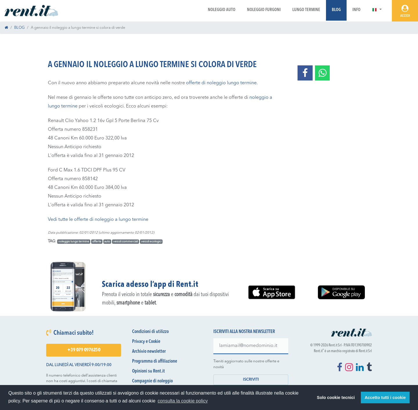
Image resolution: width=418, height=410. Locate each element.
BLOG (19, 28)
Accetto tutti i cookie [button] (385, 397)
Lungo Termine (306, 10)
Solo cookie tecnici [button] (336, 397)
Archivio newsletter (149, 351)
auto (107, 241)
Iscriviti (251, 380)
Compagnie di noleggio (152, 381)
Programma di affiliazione (154, 361)
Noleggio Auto (221, 10)
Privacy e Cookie (146, 341)
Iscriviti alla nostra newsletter (244, 332)
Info (356, 10)
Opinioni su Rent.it (148, 371)
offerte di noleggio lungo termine (221, 83)
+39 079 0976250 (83, 350)
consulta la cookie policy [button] (183, 400)
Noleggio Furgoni (264, 10)
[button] (377, 10)
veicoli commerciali (125, 241)
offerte (96, 241)
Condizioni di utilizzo (150, 332)
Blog (336, 10)
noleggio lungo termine (73, 241)
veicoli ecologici (151, 241)
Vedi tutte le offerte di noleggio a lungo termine (98, 219)
